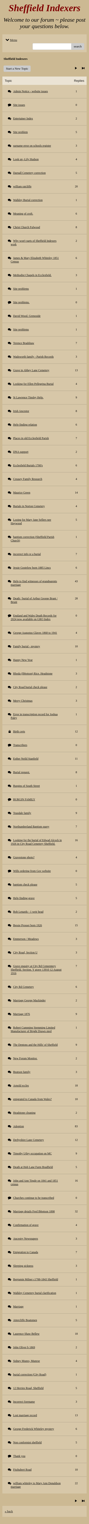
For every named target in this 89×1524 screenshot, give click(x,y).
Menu (11, 40)
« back (9, 1511)
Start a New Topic (17, 68)
